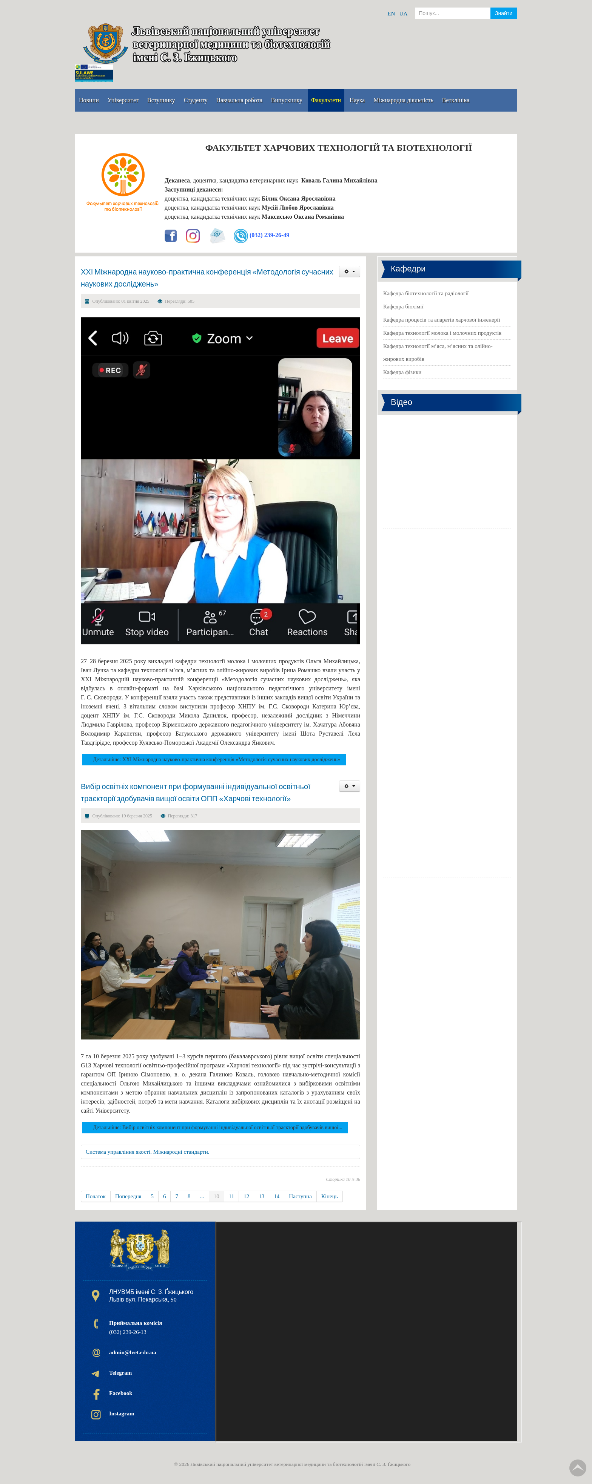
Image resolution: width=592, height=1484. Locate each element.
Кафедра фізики (402, 372)
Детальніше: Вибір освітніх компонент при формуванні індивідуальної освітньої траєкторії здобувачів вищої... (217, 1127)
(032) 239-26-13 (135, 1327)
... (202, 1196)
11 (231, 1196)
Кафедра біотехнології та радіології (426, 293)
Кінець (329, 1196)
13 (261, 1196)
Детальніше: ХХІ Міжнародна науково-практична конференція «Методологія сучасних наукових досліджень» (216, 759)
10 (216, 1196)
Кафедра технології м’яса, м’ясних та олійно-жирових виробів (438, 352)
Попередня (128, 1196)
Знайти (503, 13)
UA (403, 14)
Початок (96, 1196)
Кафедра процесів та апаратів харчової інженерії (441, 320)
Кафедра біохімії (403, 307)
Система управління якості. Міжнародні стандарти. (148, 1152)
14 (276, 1196)
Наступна (300, 1196)
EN (391, 14)
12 (246, 1196)
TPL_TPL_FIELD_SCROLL (577, 1467)
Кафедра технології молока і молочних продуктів (442, 333)
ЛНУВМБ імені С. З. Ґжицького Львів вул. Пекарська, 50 (151, 1295)
